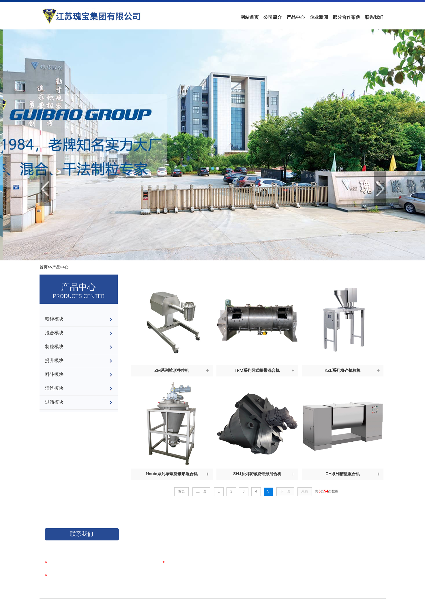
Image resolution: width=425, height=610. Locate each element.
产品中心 (296, 17)
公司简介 (272, 17)
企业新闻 (319, 17)
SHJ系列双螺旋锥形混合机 (257, 474)
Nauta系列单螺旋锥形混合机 (172, 474)
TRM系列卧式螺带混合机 (257, 371)
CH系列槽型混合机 (342, 474)
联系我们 (374, 17)
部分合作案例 (346, 17)
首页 (44, 267)
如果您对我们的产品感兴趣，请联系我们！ (83, 546)
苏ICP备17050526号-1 (125, 605)
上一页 (201, 491)
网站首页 (249, 17)
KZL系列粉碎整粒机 (342, 371)
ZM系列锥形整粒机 (171, 371)
